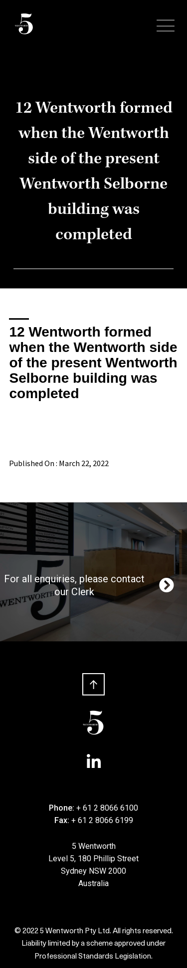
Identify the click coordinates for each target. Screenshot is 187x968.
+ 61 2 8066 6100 (107, 808)
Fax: (62, 820)
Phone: (62, 808)
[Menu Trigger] (166, 26)
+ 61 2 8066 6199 (102, 820)
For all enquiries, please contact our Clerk (90, 585)
